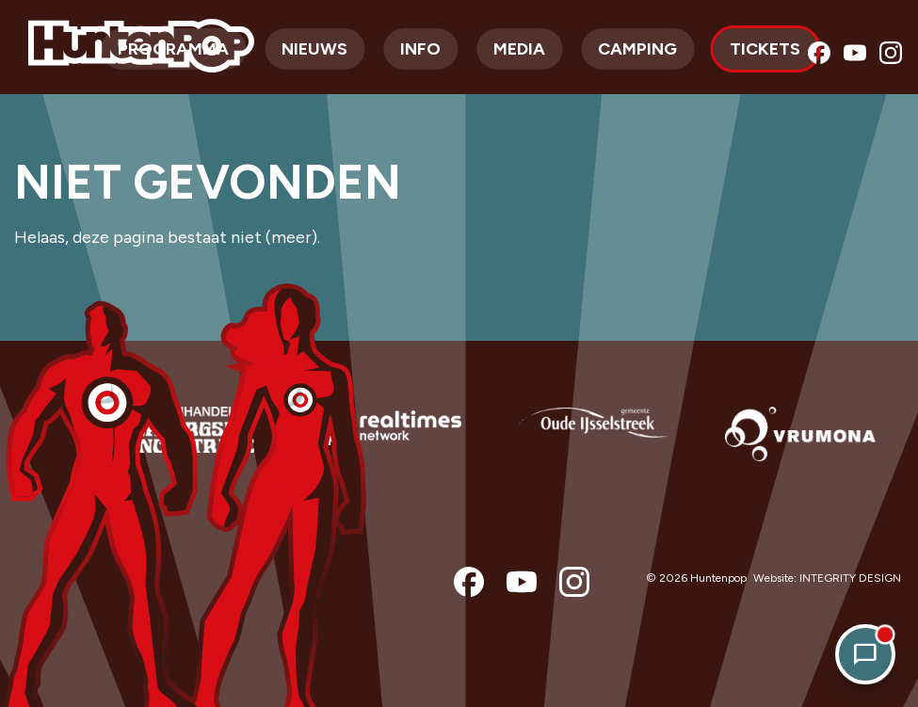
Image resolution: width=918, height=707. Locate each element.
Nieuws (314, 49)
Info (420, 49)
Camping (637, 49)
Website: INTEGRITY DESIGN (827, 578)
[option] (178, 447)
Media (519, 49)
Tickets (765, 49)
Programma (173, 49)
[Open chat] (865, 654)
